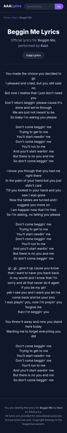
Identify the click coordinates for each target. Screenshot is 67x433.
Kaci (14, 17)
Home (7, 17)
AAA (12, 6)
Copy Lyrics (33, 55)
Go (59, 6)
